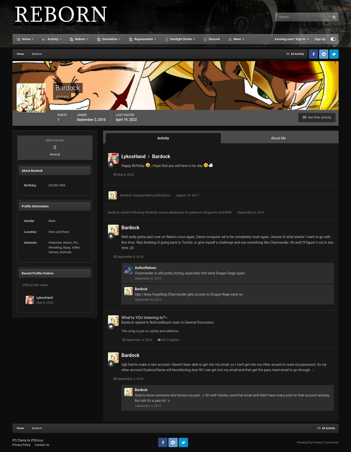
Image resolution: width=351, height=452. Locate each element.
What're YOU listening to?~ (144, 317)
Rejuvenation (144, 39)
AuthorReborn (145, 268)
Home (26, 39)
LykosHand (44, 297)
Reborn (80, 39)
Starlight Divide (181, 39)
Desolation (110, 39)
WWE (228, 212)
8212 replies (168, 340)
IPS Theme (19, 440)
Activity (53, 39)
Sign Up (319, 39)
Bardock (161, 156)
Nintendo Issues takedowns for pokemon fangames (181, 212)
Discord (214, 39)
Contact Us (42, 445)
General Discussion (199, 322)
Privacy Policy (21, 445)
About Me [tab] (278, 138)
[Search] (287, 17)
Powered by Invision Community (318, 442)
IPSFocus (37, 440)
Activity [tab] (163, 138)
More (237, 39)
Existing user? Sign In (292, 39)
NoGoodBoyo (160, 322)
